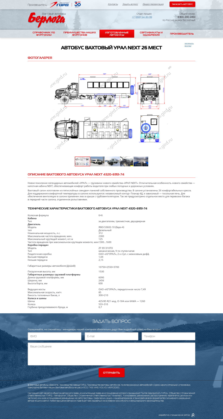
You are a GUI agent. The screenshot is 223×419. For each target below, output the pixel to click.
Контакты (113, 4)
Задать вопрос (130, 4)
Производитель (182, 33)
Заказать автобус (182, 4)
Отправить (111, 372)
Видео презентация (153, 4)
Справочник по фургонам (44, 33)
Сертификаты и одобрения (151, 33)
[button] (169, 67)
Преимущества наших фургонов (79, 33)
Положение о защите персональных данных (48, 406)
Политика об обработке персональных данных (94, 406)
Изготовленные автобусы (116, 33)
